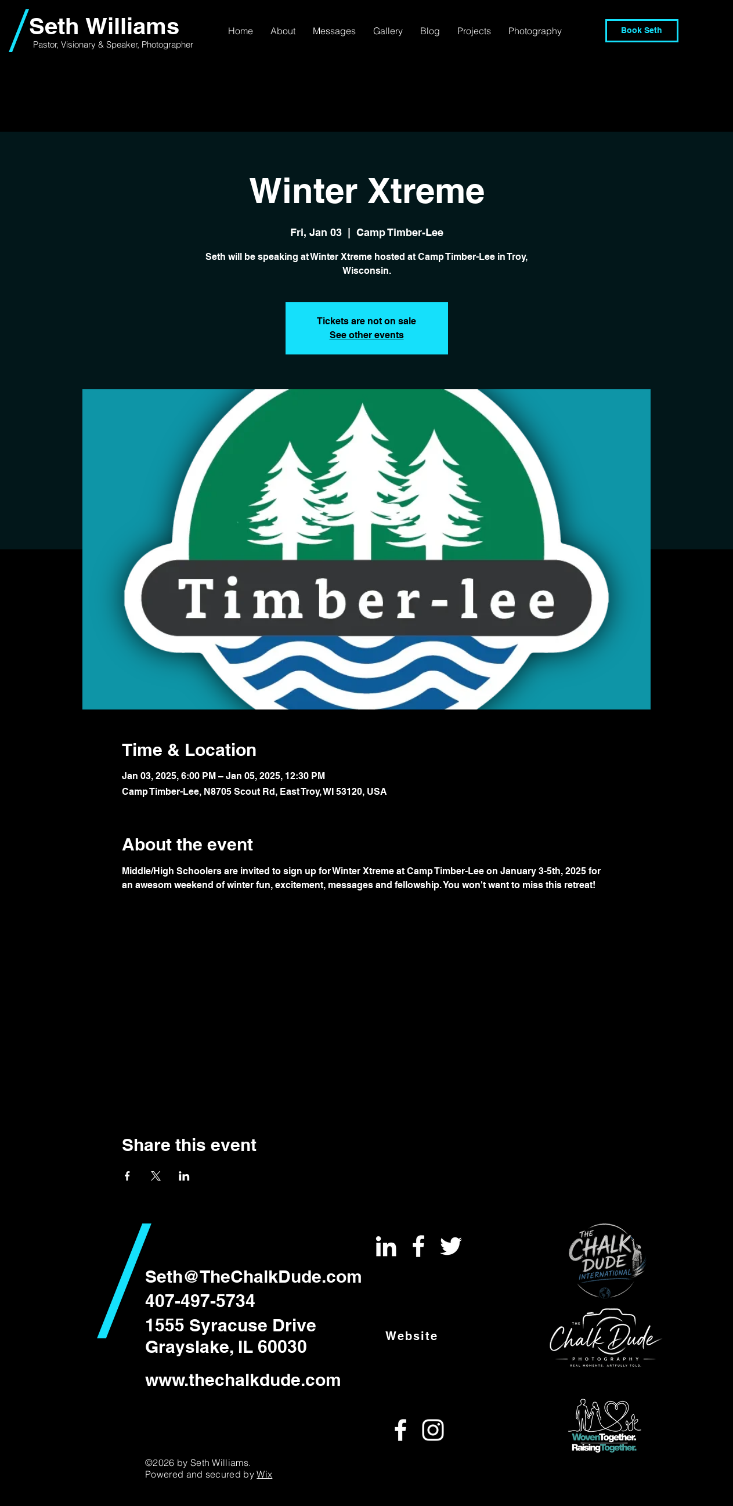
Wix (264, 1474)
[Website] (412, 1336)
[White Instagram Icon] (432, 1430)
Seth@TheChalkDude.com (253, 1276)
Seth (57, 25)
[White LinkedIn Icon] (385, 1246)
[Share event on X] (155, 1176)
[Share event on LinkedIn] (184, 1176)
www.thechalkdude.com (243, 1379)
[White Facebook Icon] (418, 1246)
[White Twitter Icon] (450, 1246)
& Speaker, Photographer (145, 44)
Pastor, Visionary (65, 44)
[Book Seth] (641, 30)
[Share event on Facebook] (127, 1176)
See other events (367, 335)
